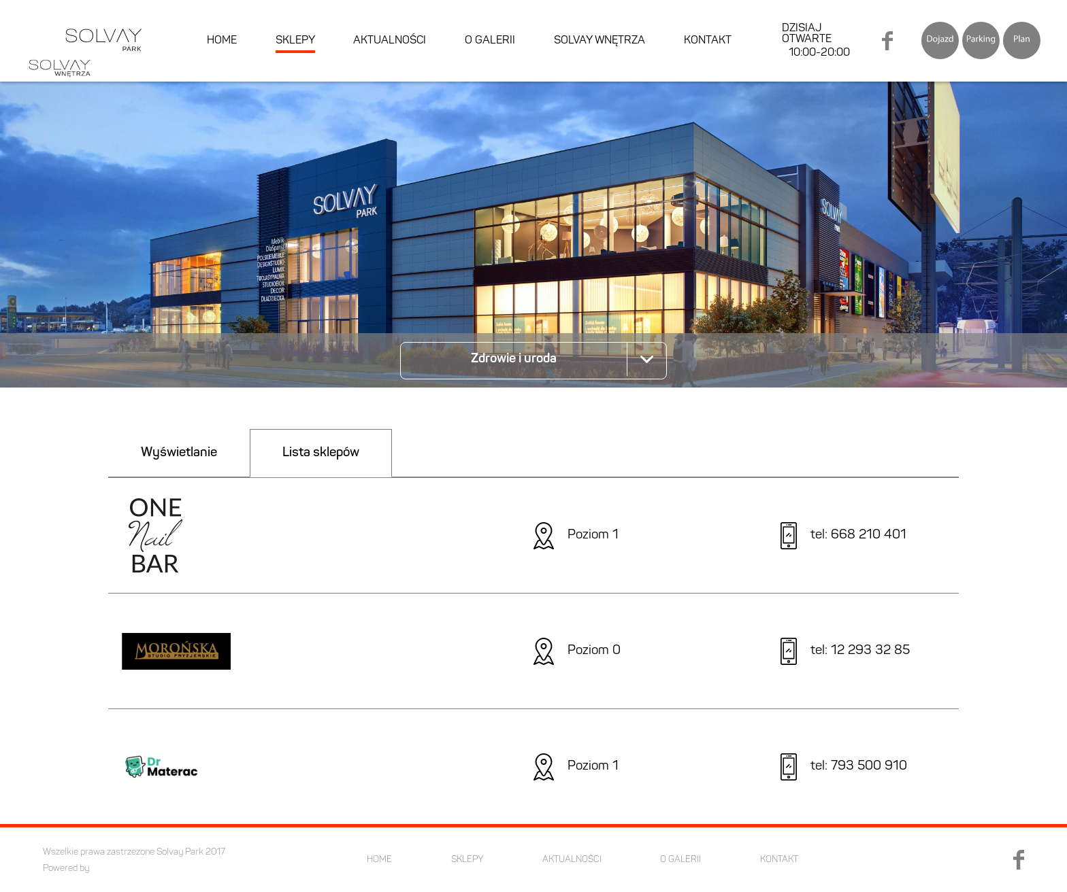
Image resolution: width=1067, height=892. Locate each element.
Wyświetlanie (179, 453)
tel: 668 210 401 (858, 535)
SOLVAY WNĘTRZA (599, 40)
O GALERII (490, 40)
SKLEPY (295, 40)
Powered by (66, 868)
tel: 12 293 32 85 (860, 651)
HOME (222, 40)
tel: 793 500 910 (858, 766)
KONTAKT (708, 40)
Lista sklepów (320, 453)
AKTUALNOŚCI (389, 40)
